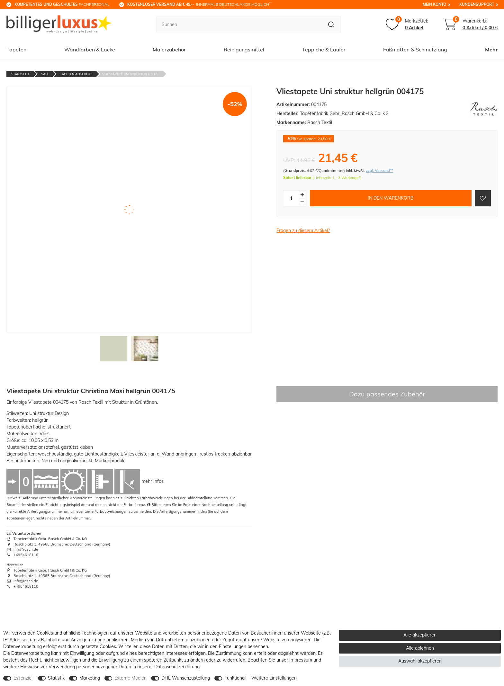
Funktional (235, 678)
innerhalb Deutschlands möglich (199, 4)
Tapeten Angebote (76, 74)
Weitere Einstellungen (274, 678)
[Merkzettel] (407, 24)
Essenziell (23, 678)
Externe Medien (130, 678)
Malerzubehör (169, 49)
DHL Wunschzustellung (185, 678)
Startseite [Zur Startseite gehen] (20, 74)
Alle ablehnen (420, 648)
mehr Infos (152, 481)
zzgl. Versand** (379, 170)
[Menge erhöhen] (302, 195)
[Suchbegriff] (239, 24)
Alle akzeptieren (420, 635)
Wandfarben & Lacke (89, 49)
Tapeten (16, 49)
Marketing (89, 678)
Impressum (300, 660)
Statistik (56, 678)
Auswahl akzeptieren (420, 661)
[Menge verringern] (302, 201)
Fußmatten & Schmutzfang (415, 49)
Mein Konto (434, 4)
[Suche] (331, 24)
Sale (45, 74)
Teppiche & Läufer (324, 49)
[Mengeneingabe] (291, 198)
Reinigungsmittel (244, 49)
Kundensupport (476, 4)
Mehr (491, 49)
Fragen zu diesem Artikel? (303, 230)
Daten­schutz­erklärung (177, 667)
